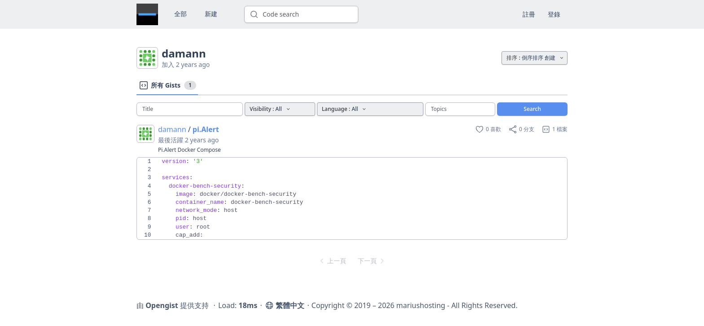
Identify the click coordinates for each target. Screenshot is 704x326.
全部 (180, 13)
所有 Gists (167, 85)
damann (172, 129)
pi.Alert (206, 129)
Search (532, 109)
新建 (211, 13)
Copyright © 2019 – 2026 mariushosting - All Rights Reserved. (415, 305)
